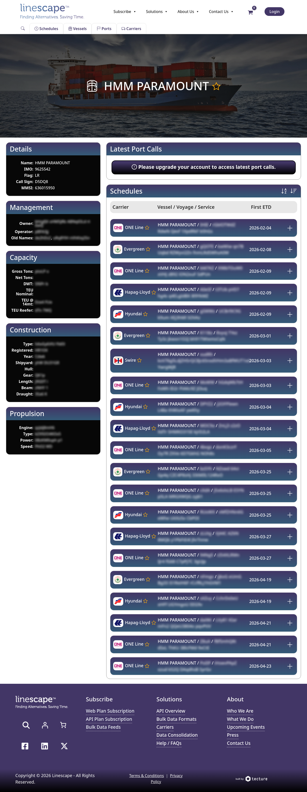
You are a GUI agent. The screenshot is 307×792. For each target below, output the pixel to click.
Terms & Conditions (146, 776)
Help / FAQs (169, 743)
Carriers (131, 28)
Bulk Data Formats (176, 719)
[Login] (45, 725)
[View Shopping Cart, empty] (250, 12)
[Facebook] (25, 746)
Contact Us (221, 11)
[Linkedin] (44, 746)
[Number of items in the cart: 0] (63, 724)
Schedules (46, 28)
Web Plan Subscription (110, 711)
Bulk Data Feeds (103, 727)
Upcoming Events (246, 727)
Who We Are (240, 711)
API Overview (171, 711)
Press (233, 735)
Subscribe (124, 11)
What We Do (240, 719)
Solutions (157, 11)
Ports (104, 28)
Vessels (77, 28)
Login (274, 11)
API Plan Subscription (109, 719)
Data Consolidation (177, 735)
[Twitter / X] (64, 746)
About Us (188, 11)
